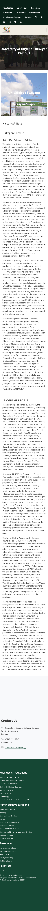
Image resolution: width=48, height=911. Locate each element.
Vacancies (7, 12)
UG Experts (21, 12)
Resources (35, 8)
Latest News (22, 8)
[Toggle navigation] (43, 30)
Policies (28, 17)
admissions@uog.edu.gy (15, 747)
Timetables (8, 8)
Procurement (34, 12)
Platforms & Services (12, 17)
